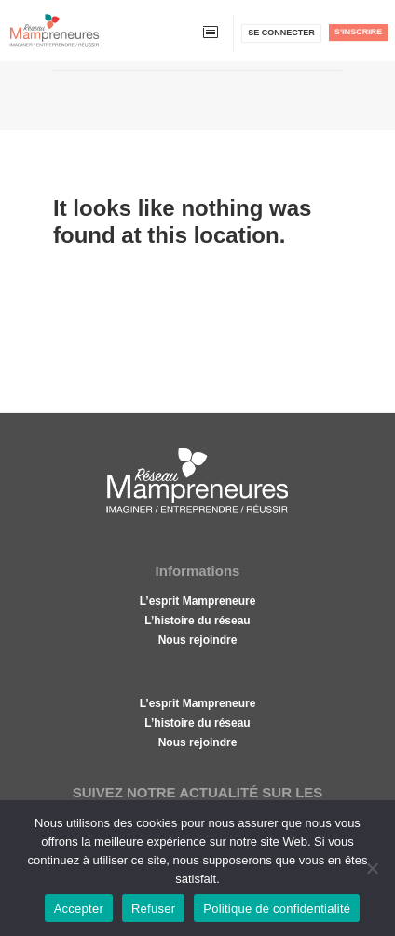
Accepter (78, 909)
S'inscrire (358, 31)
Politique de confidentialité (276, 909)
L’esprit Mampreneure (198, 601)
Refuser (153, 909)
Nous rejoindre (198, 640)
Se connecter (281, 32)
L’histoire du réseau (197, 620)
